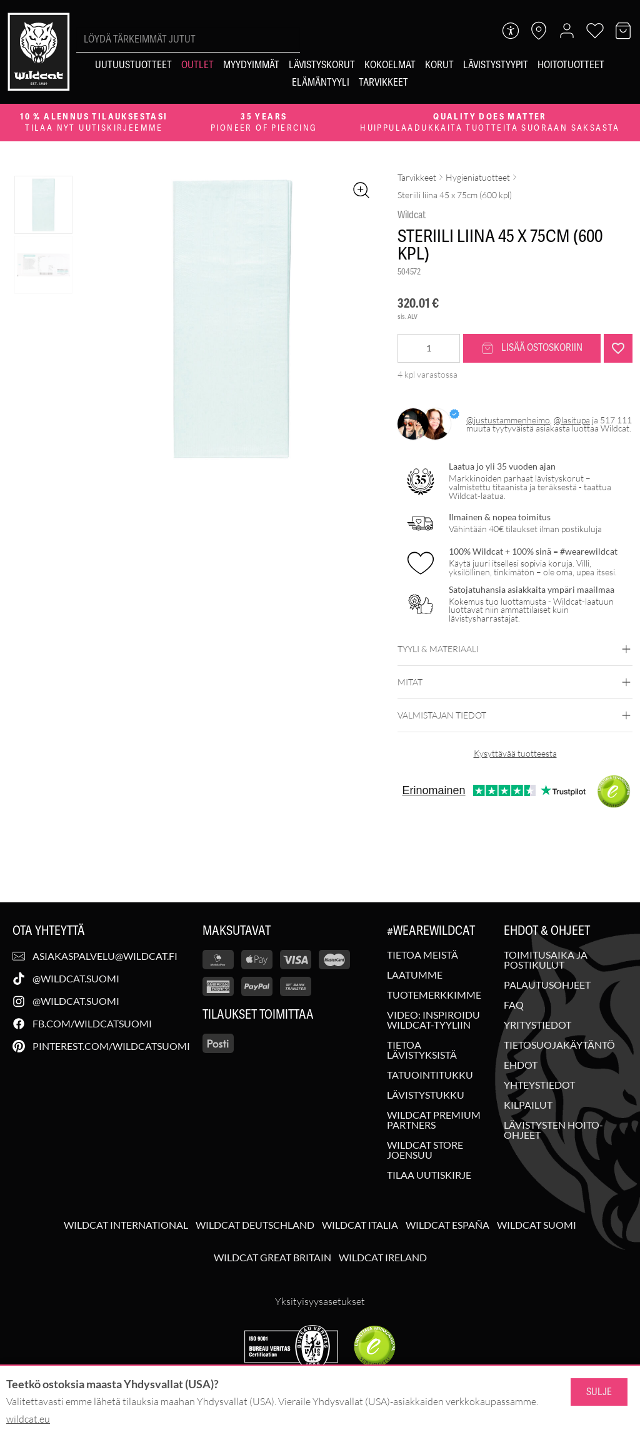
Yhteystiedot (539, 1085)
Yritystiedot (537, 1025)
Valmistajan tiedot (515, 715)
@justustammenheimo (508, 420)
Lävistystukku (425, 1095)
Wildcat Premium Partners (434, 1120)
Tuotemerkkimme (434, 995)
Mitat (515, 682)
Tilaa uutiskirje (429, 1175)
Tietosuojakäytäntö (559, 1045)
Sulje (599, 1392)
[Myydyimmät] (251, 65)
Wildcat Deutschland (255, 1225)
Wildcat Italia (360, 1225)
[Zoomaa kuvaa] (361, 190)
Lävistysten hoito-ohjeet (553, 1130)
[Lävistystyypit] (495, 65)
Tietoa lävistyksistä (422, 1050)
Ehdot (521, 1065)
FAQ (514, 1005)
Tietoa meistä (422, 955)
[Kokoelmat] (390, 65)
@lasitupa (572, 420)
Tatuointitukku (430, 1075)
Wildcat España (447, 1225)
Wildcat (412, 215)
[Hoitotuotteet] (571, 65)
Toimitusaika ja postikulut (546, 960)
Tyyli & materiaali (515, 649)
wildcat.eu (28, 1419)
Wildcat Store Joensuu (425, 1150)
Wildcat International (126, 1225)
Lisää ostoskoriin (531, 347)
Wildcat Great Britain (272, 1258)
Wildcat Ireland (383, 1258)
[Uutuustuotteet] (133, 65)
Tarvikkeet (417, 177)
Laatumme (414, 975)
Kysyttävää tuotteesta (515, 753)
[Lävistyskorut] (322, 65)
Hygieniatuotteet (478, 177)
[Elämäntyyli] (320, 82)
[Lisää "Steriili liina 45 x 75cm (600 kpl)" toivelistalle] (618, 348)
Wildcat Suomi (536, 1225)
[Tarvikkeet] (383, 82)
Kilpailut (528, 1105)
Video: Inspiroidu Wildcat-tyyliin (433, 1020)
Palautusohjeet (547, 985)
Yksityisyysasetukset (320, 1301)
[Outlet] (197, 65)
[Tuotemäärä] (429, 348)
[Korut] (439, 65)
